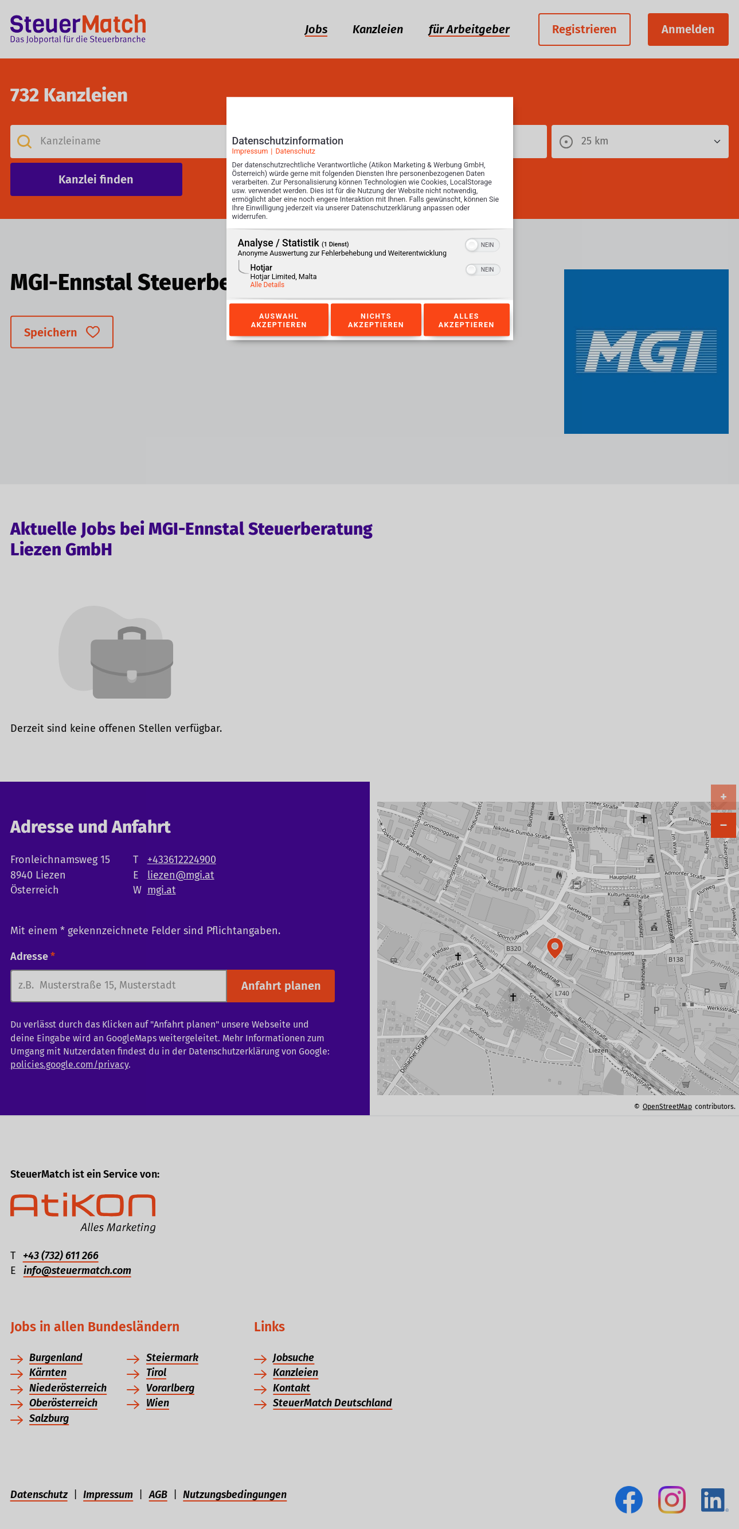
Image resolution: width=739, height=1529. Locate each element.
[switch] (482, 244)
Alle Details (268, 285)
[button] (472, 245)
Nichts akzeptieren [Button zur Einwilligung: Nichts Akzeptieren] (376, 319)
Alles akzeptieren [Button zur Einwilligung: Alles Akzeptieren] (467, 319)
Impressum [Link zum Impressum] (250, 151)
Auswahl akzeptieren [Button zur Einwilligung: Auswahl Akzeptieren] (279, 319)
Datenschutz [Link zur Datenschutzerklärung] (295, 151)
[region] (369, 264)
